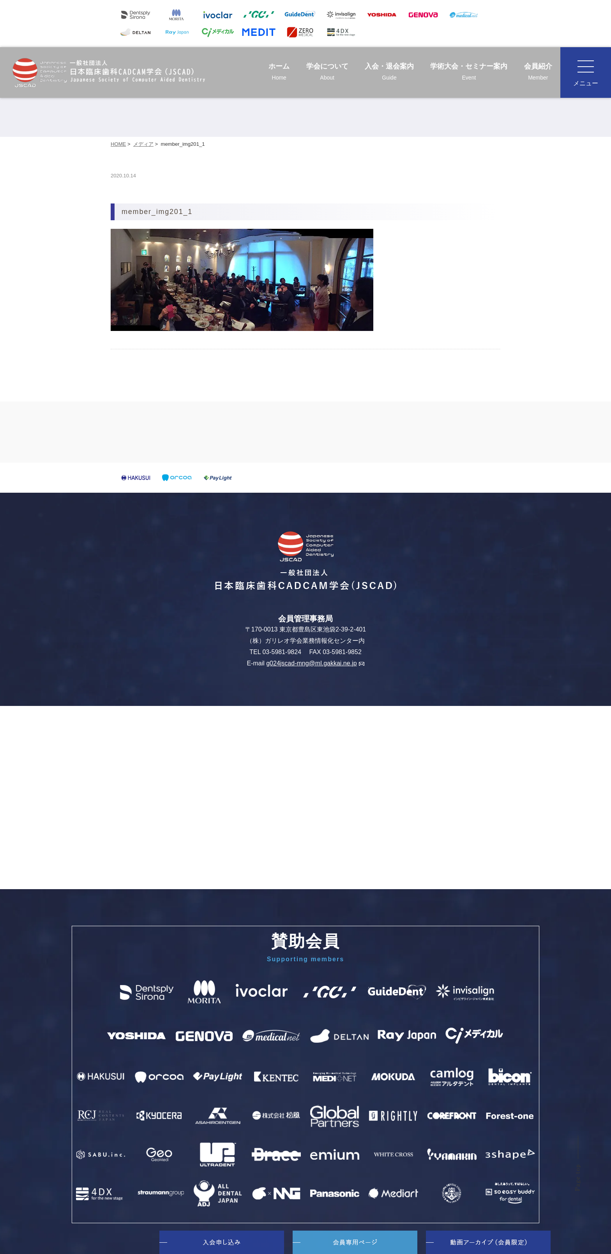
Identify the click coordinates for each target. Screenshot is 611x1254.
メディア (143, 144)
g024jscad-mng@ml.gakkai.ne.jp (315, 663)
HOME (118, 144)
